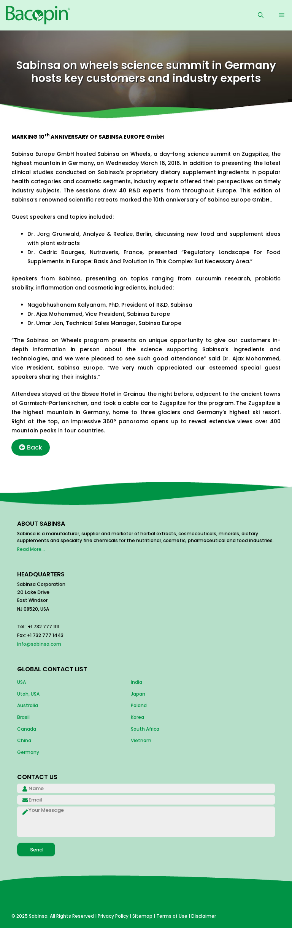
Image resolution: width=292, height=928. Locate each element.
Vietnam (141, 740)
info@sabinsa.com (39, 644)
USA (21, 682)
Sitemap (142, 916)
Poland (139, 705)
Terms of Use (171, 916)
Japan (138, 694)
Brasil (23, 717)
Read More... (31, 549)
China (24, 740)
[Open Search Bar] (260, 15)
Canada (26, 729)
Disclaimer (203, 916)
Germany (28, 752)
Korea (137, 717)
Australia (27, 705)
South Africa (145, 729)
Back (30, 447)
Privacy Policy (113, 916)
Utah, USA (28, 694)
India (136, 682)
